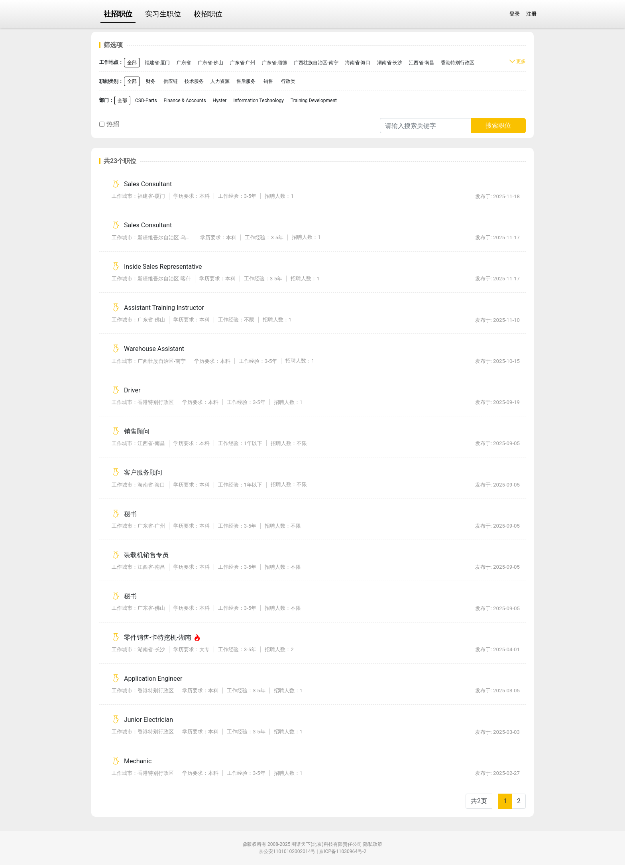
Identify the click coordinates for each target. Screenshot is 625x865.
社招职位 (118, 14)
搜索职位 (498, 125)
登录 (514, 14)
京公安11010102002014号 (287, 851)
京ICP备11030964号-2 (342, 851)
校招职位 (208, 14)
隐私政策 (372, 844)
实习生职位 (163, 14)
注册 (531, 14)
